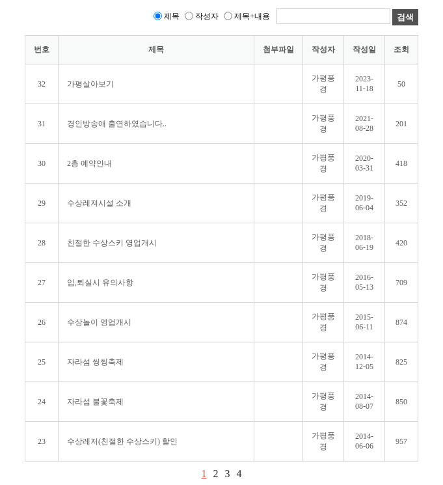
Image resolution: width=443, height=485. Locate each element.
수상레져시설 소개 (99, 203)
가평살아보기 (90, 84)
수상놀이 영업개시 (99, 322)
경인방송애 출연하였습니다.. (117, 123)
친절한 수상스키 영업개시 (112, 242)
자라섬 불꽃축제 (95, 401)
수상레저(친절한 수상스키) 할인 (122, 441)
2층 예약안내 (89, 163)
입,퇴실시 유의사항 (100, 282)
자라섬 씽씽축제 (95, 362)
